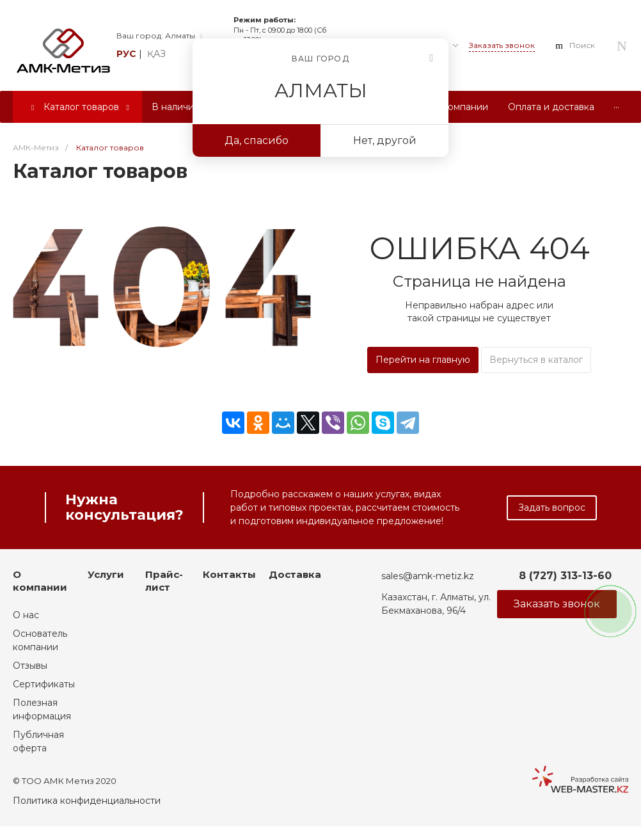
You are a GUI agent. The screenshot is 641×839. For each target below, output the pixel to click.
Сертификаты (44, 684)
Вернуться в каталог (536, 359)
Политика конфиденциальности (87, 800)
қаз (156, 54)
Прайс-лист (164, 580)
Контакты (229, 574)
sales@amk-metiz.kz (427, 576)
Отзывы (30, 665)
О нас (26, 615)
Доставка (295, 574)
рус (126, 54)
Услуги (106, 574)
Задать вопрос (551, 507)
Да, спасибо (257, 140)
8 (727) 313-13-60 (565, 576)
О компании (40, 580)
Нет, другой (384, 140)
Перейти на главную (423, 359)
